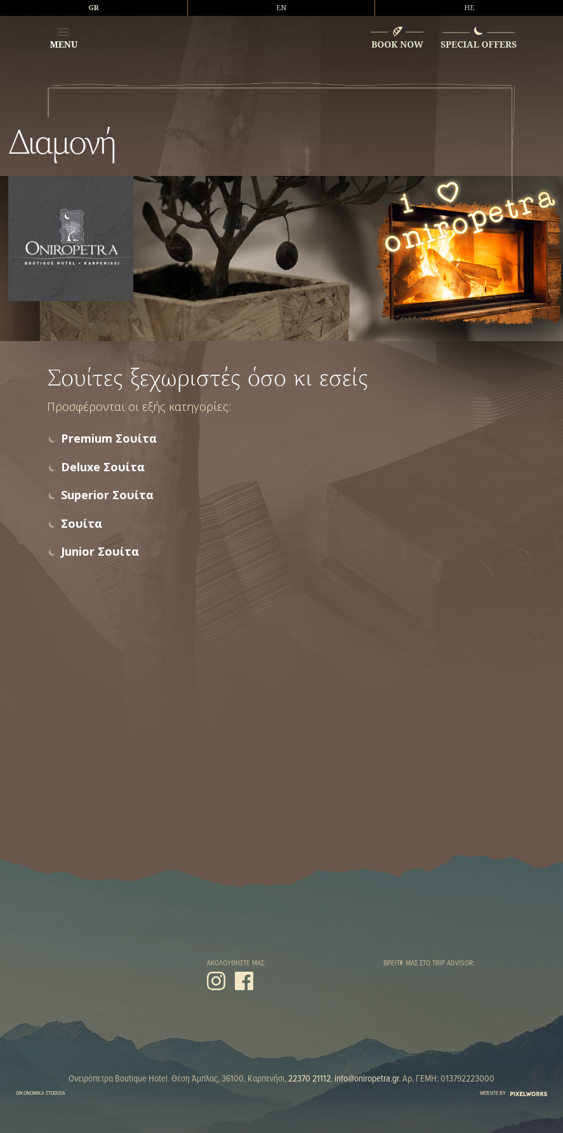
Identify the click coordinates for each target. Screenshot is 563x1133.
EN (281, 8)
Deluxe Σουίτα (103, 467)
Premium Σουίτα (109, 438)
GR (93, 8)
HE (469, 8)
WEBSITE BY (513, 1093)
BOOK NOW (397, 44)
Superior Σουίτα (107, 495)
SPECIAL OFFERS (478, 44)
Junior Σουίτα (100, 551)
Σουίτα (81, 523)
